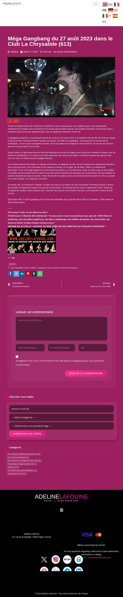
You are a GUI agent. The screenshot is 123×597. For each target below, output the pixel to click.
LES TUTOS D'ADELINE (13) (18, 457)
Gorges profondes (53, 268)
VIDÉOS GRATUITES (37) (17, 474)
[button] (61, 510)
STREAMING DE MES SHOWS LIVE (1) (22, 464)
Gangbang (41, 268)
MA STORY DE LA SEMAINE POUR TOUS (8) (24, 461)
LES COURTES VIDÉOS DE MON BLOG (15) (24, 454)
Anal (12, 268)
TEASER (12, 264)
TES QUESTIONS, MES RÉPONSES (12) (22, 470)
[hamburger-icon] (95, 4)
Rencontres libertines (69, 268)
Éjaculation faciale (22, 268)
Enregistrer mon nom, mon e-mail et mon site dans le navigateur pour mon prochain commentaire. (60, 362)
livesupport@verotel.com (99, 557)
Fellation (33, 268)
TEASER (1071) (13, 467)
